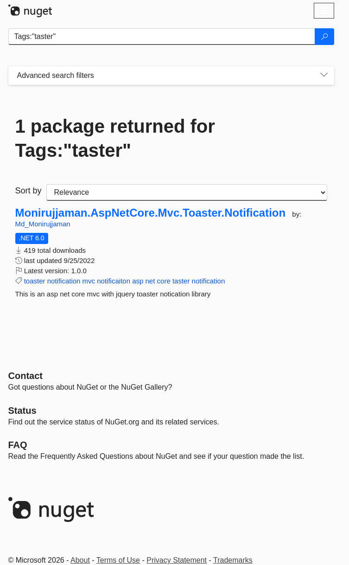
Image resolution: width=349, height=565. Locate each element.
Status (22, 410)
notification (64, 281)
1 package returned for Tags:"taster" (115, 138)
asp (137, 281)
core (164, 281)
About (80, 560)
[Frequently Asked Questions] (17, 445)
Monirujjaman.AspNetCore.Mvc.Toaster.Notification (150, 213)
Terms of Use (118, 560)
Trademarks (233, 560)
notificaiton (113, 281)
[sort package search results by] (186, 192)
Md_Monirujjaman (42, 224)
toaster (34, 281)
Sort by (28, 190)
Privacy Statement (176, 560)
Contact (25, 376)
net (150, 281)
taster (181, 281)
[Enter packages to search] (161, 36)
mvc (88, 281)
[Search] (324, 36)
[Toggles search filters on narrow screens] (324, 75)
